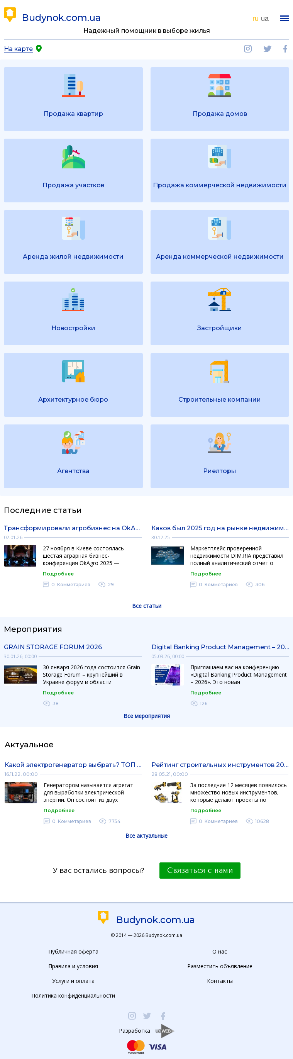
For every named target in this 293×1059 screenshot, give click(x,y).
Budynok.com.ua (61, 17)
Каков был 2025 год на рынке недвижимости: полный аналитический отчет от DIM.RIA (220, 528)
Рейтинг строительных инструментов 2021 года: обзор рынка (220, 765)
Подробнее (58, 574)
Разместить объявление (219, 966)
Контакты (220, 980)
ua (265, 18)
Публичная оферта (73, 951)
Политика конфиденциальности (73, 995)
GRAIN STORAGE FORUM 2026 (53, 647)
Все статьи (146, 605)
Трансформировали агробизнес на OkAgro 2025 (73, 528)
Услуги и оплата (73, 980)
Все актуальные (146, 835)
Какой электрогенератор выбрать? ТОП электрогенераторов (73, 765)
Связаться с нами (200, 870)
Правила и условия (73, 966)
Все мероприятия (147, 716)
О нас (219, 951)
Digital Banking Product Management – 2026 (220, 647)
